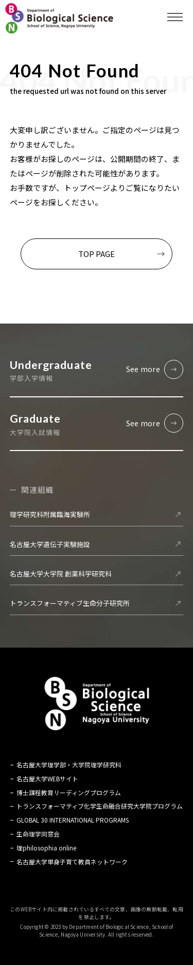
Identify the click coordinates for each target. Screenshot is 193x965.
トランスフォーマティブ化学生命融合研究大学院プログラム (99, 806)
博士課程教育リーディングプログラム (68, 792)
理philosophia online (46, 847)
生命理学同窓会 (38, 833)
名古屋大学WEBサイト (47, 778)
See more (143, 369)
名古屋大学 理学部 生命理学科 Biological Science (59, 18)
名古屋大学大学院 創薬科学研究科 (61, 573)
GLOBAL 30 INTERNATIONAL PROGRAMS (72, 820)
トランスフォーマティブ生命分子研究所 (70, 603)
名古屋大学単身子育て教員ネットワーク (72, 861)
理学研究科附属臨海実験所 (50, 515)
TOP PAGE (96, 253)
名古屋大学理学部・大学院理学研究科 (68, 765)
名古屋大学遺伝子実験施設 (50, 544)
